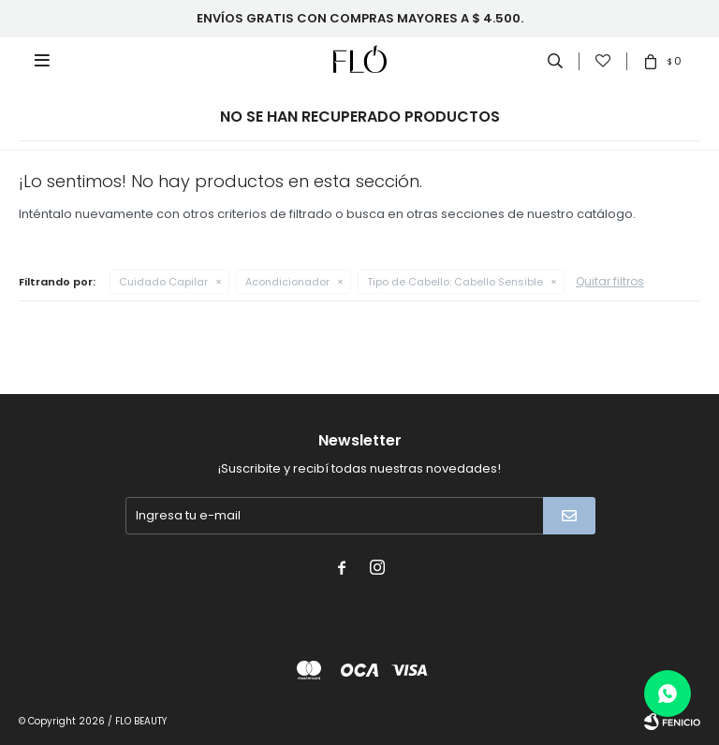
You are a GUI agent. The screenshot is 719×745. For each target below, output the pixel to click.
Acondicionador (287, 281)
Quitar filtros (610, 281)
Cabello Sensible (455, 281)
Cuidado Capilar (163, 281)
